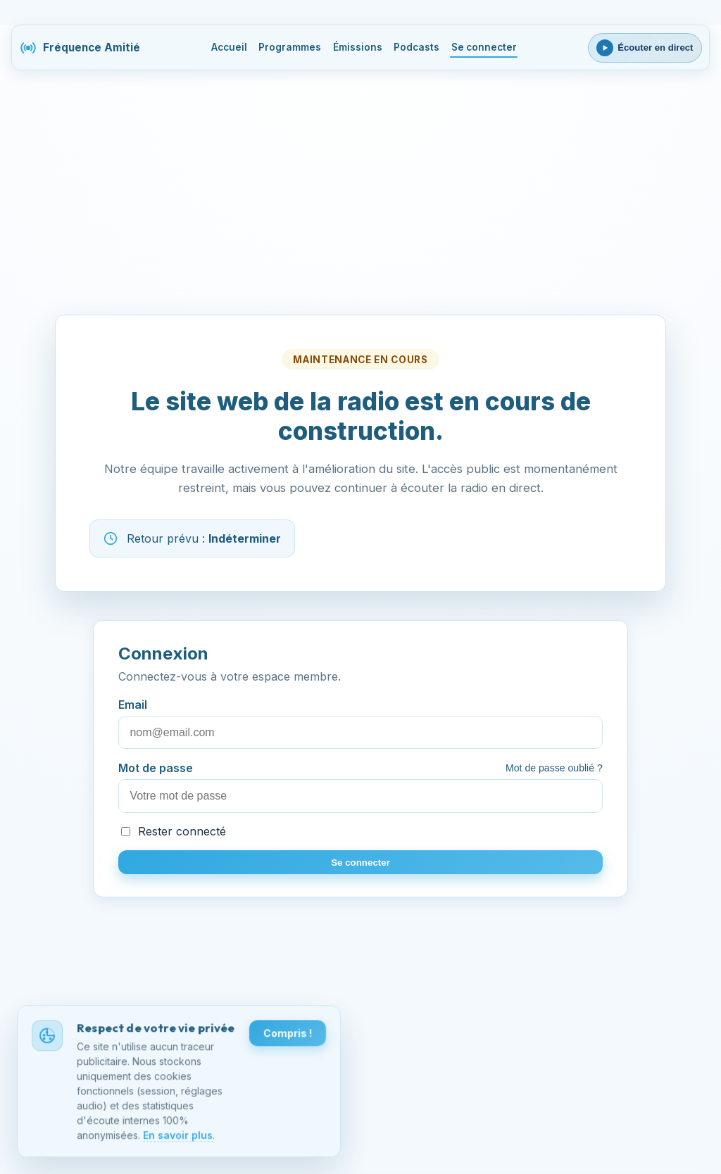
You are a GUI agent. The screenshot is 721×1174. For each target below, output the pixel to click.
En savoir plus (178, 1136)
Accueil (229, 47)
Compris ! (287, 1034)
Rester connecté (173, 831)
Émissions (357, 47)
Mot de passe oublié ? (554, 768)
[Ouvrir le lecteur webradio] (645, 48)
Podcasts (416, 47)
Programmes (289, 47)
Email (360, 724)
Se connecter (484, 47)
